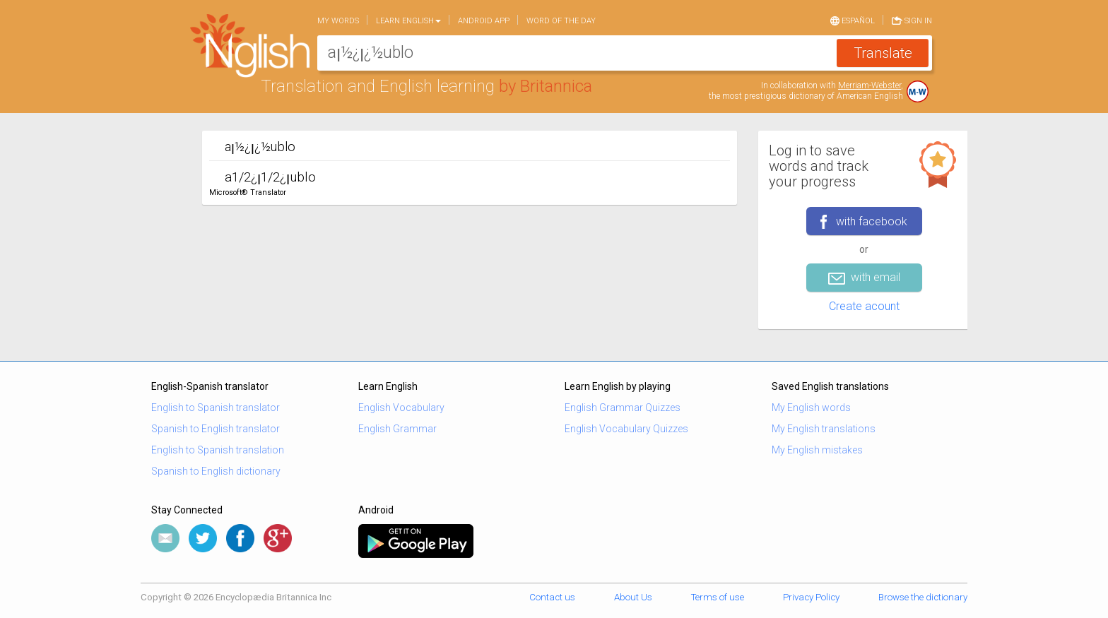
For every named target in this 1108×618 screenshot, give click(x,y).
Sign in (912, 19)
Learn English (408, 20)
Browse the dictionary (922, 597)
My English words (811, 407)
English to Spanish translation (217, 450)
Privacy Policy (811, 597)
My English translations (824, 428)
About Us (633, 597)
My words (338, 20)
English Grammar (397, 428)
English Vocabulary (401, 407)
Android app (483, 20)
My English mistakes (817, 450)
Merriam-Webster (869, 85)
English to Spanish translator (215, 407)
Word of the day (561, 20)
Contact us (552, 597)
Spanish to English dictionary (216, 471)
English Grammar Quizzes (622, 407)
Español (852, 19)
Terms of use (717, 597)
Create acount (864, 306)
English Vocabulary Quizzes (626, 428)
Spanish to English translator (215, 428)
